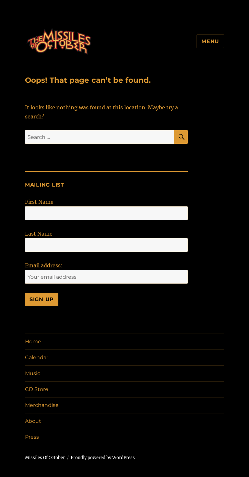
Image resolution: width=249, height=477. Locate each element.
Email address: (44, 265)
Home (33, 341)
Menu (210, 41)
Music (32, 373)
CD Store (36, 389)
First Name (39, 202)
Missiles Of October (45, 457)
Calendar (36, 357)
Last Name (39, 233)
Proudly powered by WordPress (103, 457)
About (33, 421)
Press (32, 437)
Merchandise (42, 405)
